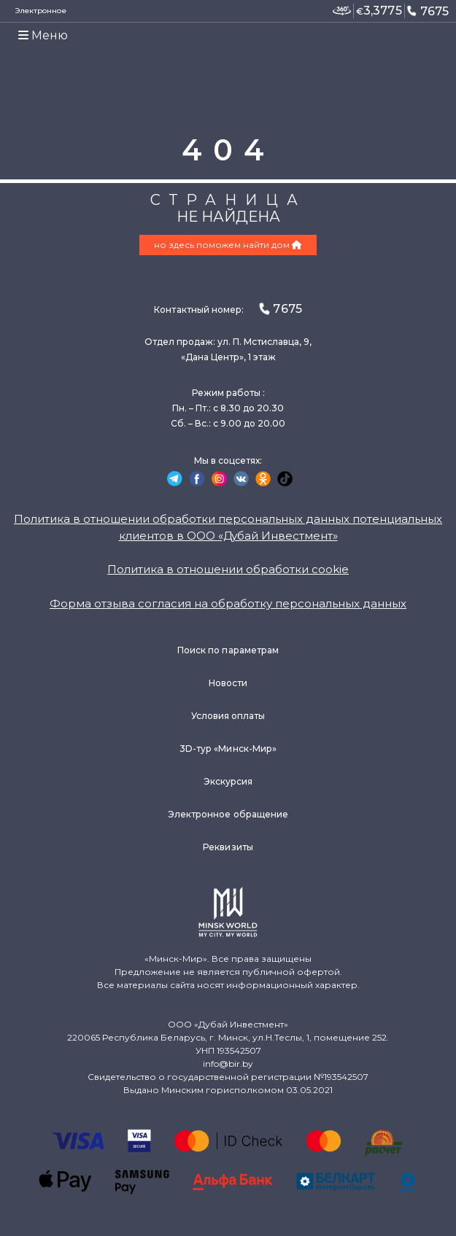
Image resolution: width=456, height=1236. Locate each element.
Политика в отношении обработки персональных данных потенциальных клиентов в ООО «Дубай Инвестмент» (228, 527)
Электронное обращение (228, 814)
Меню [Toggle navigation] (43, 35)
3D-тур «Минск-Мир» (228, 748)
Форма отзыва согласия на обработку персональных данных (228, 603)
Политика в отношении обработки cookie (228, 569)
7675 (427, 11)
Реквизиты (228, 847)
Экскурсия (228, 781)
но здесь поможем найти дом (228, 244)
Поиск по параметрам (228, 650)
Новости (228, 682)
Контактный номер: (227, 309)
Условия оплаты (228, 715)
